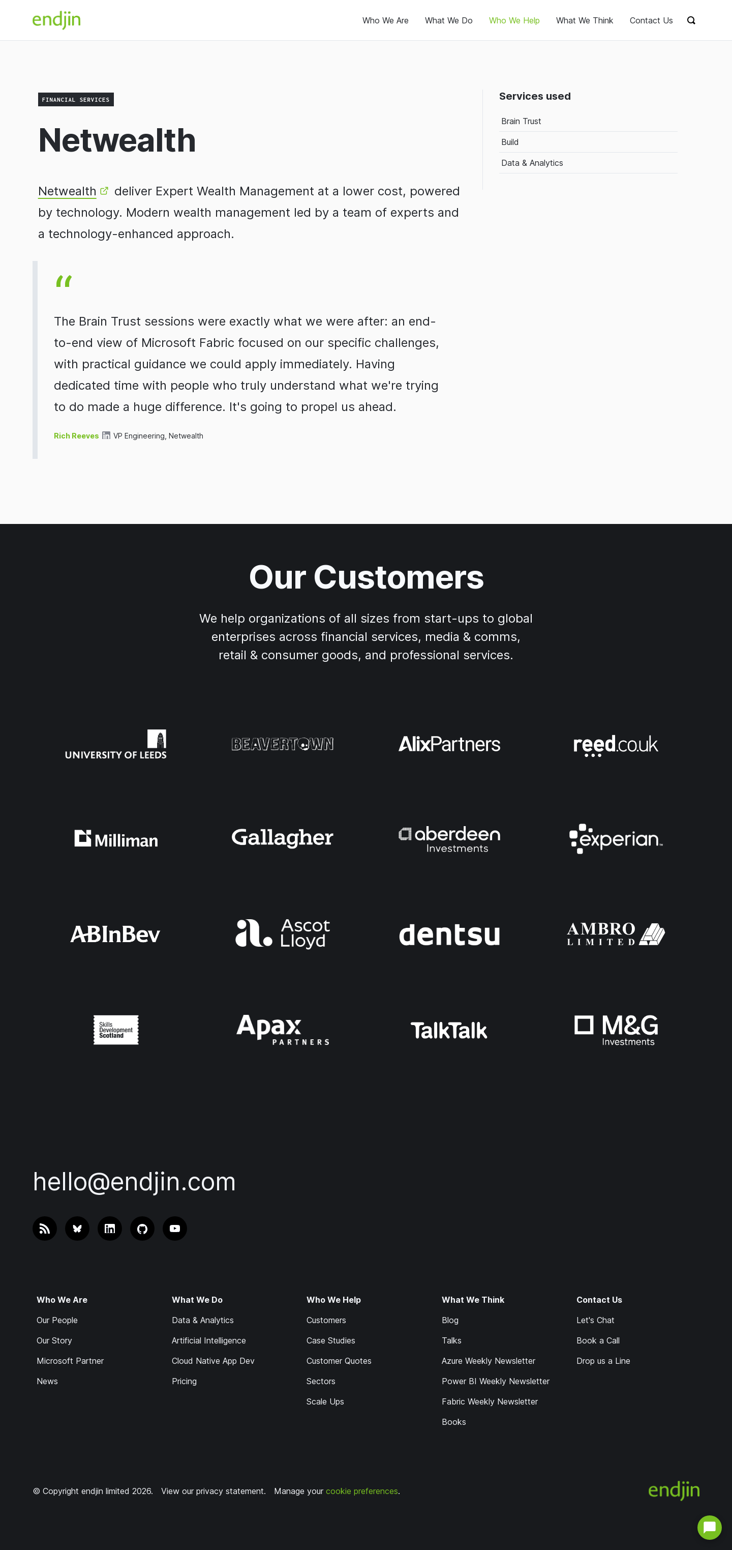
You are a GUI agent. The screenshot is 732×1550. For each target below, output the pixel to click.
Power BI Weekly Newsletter (496, 1381)
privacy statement (230, 1491)
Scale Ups (325, 1401)
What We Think (585, 20)
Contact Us (651, 20)
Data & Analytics (532, 163)
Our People (57, 1320)
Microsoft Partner (70, 1361)
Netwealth (67, 191)
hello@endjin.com (134, 1181)
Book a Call (598, 1340)
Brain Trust (521, 121)
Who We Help (514, 20)
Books (454, 1422)
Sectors (321, 1381)
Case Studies (331, 1340)
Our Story (54, 1340)
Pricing (184, 1381)
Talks (452, 1340)
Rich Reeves (76, 435)
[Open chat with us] (709, 1527)
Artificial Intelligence (209, 1340)
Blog (450, 1320)
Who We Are (385, 20)
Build (510, 142)
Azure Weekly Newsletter (488, 1361)
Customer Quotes (339, 1361)
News (47, 1381)
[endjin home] (56, 20)
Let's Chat (595, 1320)
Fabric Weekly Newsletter (490, 1401)
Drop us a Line (603, 1361)
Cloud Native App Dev (213, 1361)
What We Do (449, 20)
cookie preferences (362, 1491)
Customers (326, 1320)
